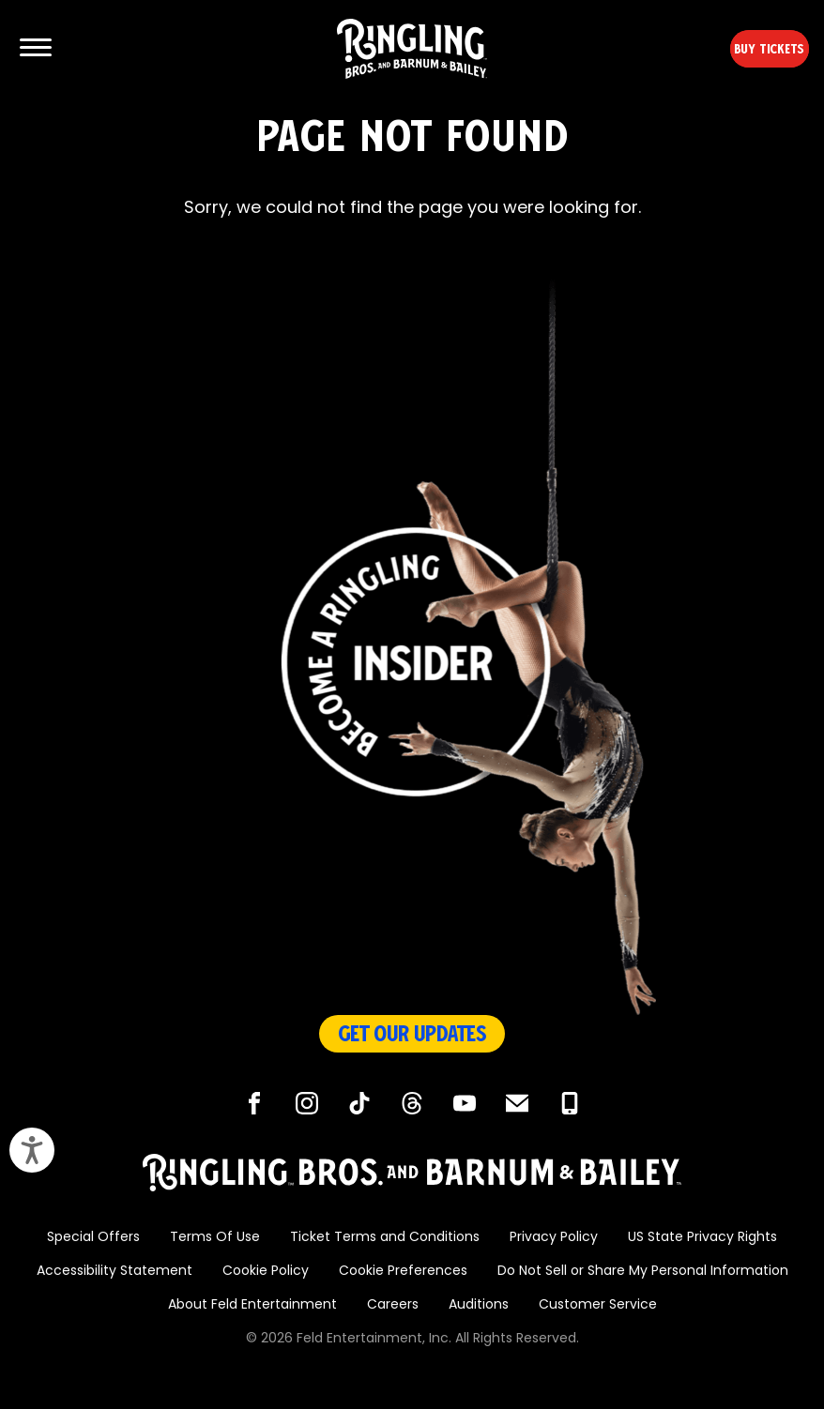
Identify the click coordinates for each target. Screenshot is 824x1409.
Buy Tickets (737, 49)
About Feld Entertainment (252, 1305)
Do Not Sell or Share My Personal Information (642, 1272)
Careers (393, 1305)
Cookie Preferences (403, 1272)
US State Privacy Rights (702, 1238)
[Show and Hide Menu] (35, 49)
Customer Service (598, 1305)
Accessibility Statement (114, 1272)
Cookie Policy (265, 1272)
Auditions (479, 1305)
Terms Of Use (215, 1238)
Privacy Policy (554, 1238)
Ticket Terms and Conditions (385, 1238)
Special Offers (93, 1238)
